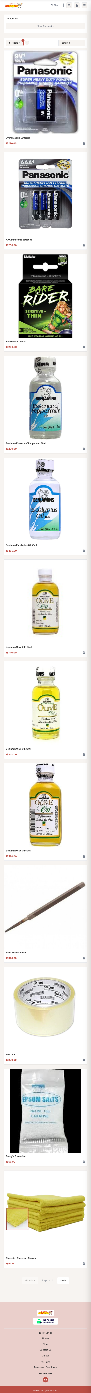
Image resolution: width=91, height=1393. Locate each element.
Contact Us (45, 1349)
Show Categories (45, 26)
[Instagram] (45, 1379)
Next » (63, 1280)
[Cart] (77, 5)
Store (46, 1344)
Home (45, 1338)
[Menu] (84, 5)
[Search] (69, 5)
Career (45, 1355)
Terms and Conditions (45, 1367)
